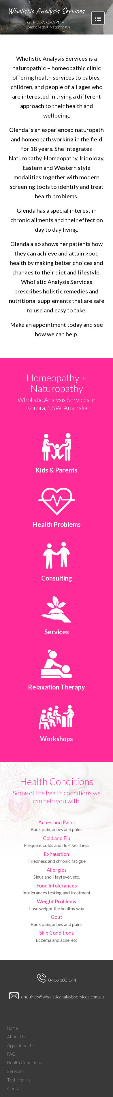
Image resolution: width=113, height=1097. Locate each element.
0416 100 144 (56, 978)
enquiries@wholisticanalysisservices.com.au (56, 996)
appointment (50, 324)
